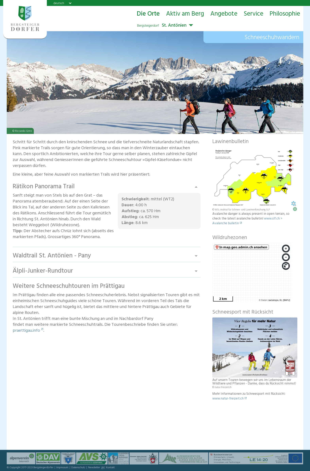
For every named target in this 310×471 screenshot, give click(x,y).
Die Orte (148, 14)
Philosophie (285, 14)
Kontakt (110, 467)
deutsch (58, 3)
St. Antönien (161, 26)
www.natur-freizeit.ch (228, 399)
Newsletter (94, 467)
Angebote (223, 14)
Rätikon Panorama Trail (44, 187)
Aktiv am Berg (185, 14)
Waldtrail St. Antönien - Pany (52, 256)
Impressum (62, 467)
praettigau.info (26, 331)
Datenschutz (78, 467)
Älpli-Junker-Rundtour (43, 271)
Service (253, 14)
